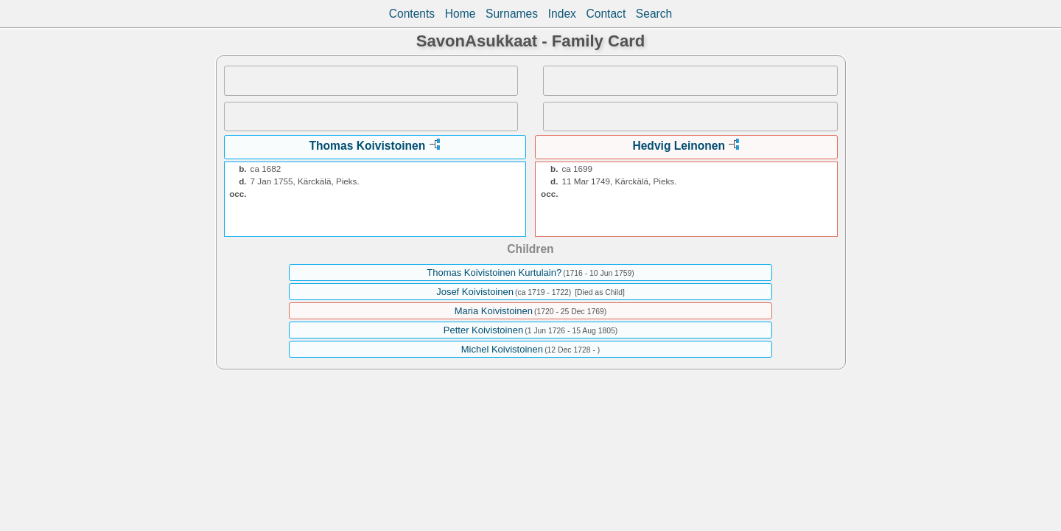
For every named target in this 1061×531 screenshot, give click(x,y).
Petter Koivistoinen (483, 330)
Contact (606, 13)
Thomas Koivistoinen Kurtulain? (494, 272)
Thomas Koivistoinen (367, 145)
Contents (412, 13)
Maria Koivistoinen (494, 310)
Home (460, 13)
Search (654, 13)
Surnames (512, 13)
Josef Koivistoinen (475, 291)
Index (562, 13)
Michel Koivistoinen (502, 349)
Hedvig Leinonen (678, 145)
